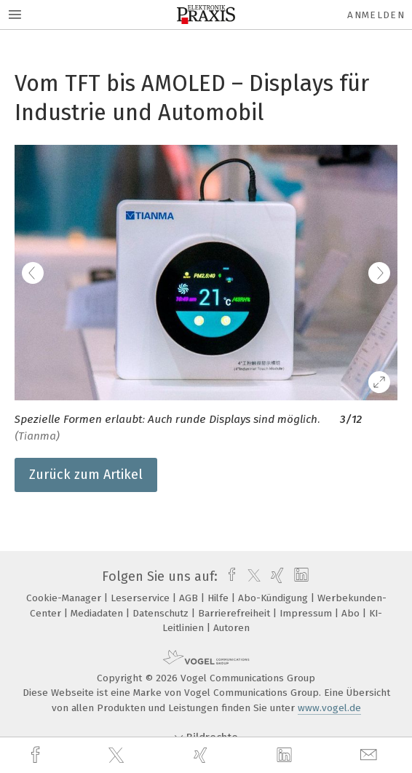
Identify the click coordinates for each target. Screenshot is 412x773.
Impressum (307, 613)
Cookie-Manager (65, 598)
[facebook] (37, 755)
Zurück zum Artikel (86, 475)
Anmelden (376, 15)
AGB (190, 598)
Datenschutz (161, 613)
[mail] (370, 755)
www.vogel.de (329, 708)
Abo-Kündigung (274, 598)
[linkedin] (286, 755)
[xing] (202, 755)
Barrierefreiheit (235, 613)
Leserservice (142, 598)
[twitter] (118, 755)
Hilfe (219, 598)
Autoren (231, 628)
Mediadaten (98, 613)
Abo (352, 613)
